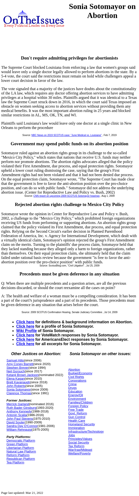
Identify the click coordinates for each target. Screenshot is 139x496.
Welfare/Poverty (79, 453)
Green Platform (17, 444)
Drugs (72, 388)
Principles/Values (80, 439)
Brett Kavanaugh (18, 382)
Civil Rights (76, 377)
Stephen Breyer (17, 367)
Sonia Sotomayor (19, 389)
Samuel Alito (15, 360)
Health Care (76, 420)
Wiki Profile (26, 331)
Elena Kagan (16, 378)
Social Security (78, 442)
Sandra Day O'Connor (22, 426)
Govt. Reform (77, 413)
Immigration (76, 428)
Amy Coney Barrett (20, 364)
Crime (72, 384)
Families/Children (80, 402)
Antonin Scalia (17, 415)
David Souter (16, 422)
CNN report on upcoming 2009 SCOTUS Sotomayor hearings (67, 196)
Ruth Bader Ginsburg (21, 408)
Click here (25, 322)
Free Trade (76, 409)
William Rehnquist (19, 429)
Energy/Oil (75, 395)
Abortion (74, 369)
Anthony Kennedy (19, 411)
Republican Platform (21, 459)
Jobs (71, 435)
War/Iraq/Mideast (80, 450)
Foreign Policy (78, 406)
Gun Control (76, 417)
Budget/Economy (80, 373)
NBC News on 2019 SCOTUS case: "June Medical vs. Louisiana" (66, 135)
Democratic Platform (21, 440)
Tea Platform (15, 462)
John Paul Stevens (20, 418)
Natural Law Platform (21, 451)
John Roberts (16, 386)
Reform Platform (18, 455)
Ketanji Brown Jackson (23, 375)
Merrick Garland (18, 404)
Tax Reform (76, 446)
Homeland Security (81, 424)
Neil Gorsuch (16, 371)
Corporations (77, 380)
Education (75, 391)
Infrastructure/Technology (86, 431)
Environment (77, 399)
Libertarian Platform (20, 448)
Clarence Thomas (19, 393)
